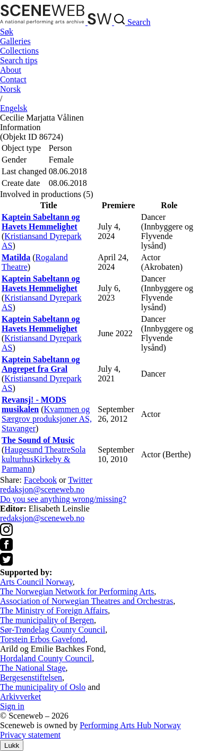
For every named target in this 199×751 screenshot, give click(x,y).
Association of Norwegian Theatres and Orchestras (86, 600)
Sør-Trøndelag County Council (52, 629)
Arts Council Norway (36, 581)
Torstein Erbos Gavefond (42, 639)
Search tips (19, 60)
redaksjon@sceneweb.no (42, 489)
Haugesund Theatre (37, 449)
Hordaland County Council (46, 658)
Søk (6, 31)
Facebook (40, 479)
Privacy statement (30, 734)
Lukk (11, 745)
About (10, 69)
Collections (19, 50)
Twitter (80, 479)
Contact (13, 79)
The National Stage (33, 667)
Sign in (12, 706)
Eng (14, 108)
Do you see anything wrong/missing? (63, 498)
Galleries (15, 41)
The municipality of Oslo (42, 687)
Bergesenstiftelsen (31, 677)
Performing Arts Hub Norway (130, 725)
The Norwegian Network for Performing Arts (77, 591)
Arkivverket (20, 696)
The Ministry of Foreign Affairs (54, 610)
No (10, 88)
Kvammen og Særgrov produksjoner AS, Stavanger (47, 419)
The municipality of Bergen (47, 620)
